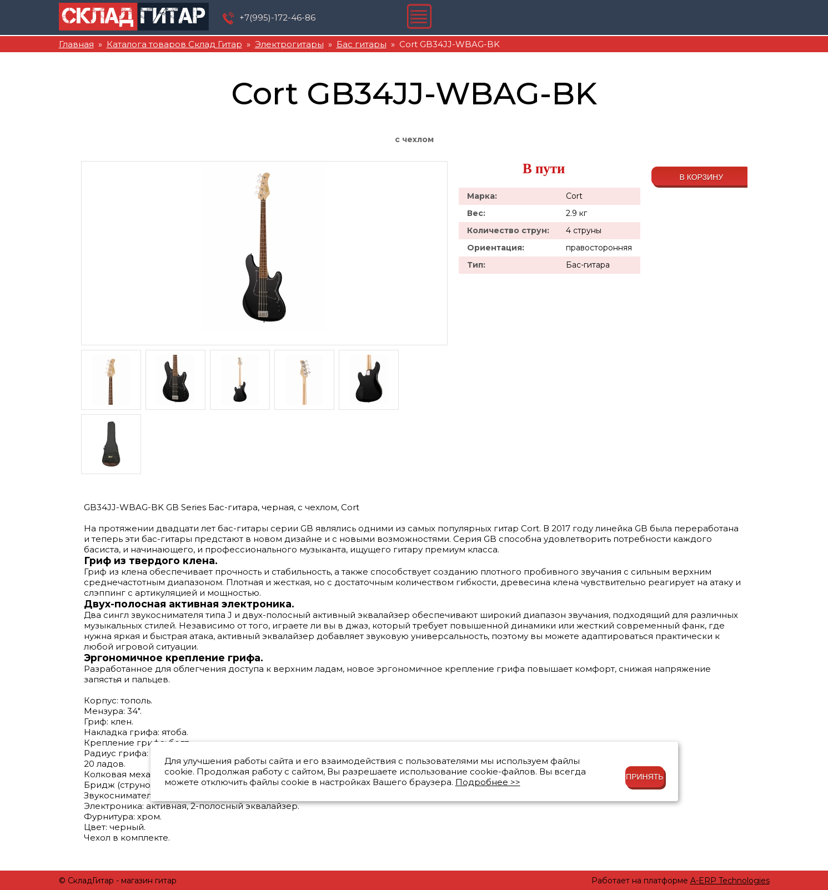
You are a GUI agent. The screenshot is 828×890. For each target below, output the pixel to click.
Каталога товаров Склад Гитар (174, 44)
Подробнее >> (487, 782)
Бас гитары (362, 44)
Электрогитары (289, 44)
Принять (644, 776)
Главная (76, 44)
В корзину (701, 177)
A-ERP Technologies (730, 881)
